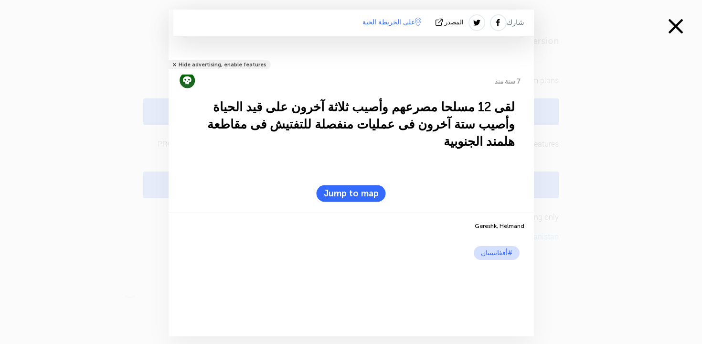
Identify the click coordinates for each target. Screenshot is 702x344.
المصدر (450, 22)
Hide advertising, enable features (222, 65)
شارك (515, 22)
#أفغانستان (496, 253)
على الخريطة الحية (391, 22)
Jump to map (351, 193)
